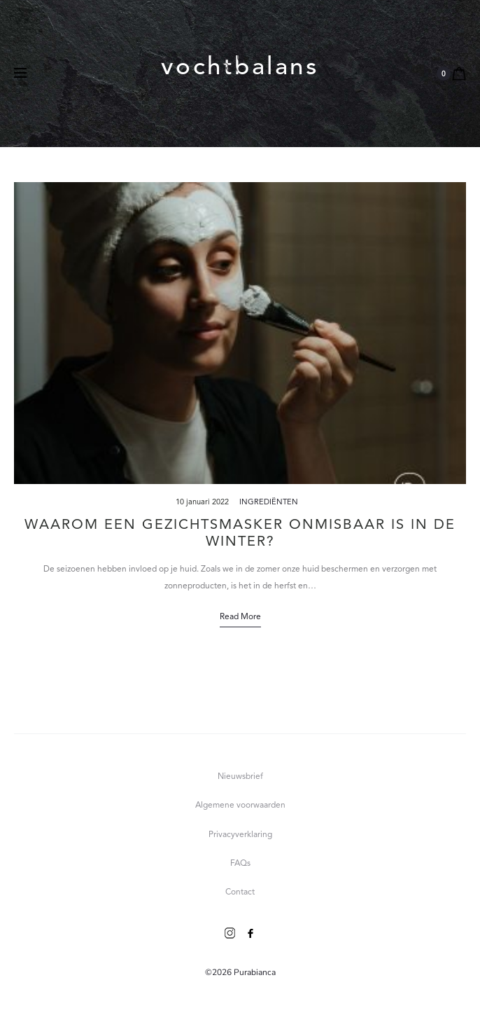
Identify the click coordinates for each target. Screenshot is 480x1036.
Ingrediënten (268, 502)
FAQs (240, 863)
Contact (240, 892)
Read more (240, 617)
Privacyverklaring (240, 835)
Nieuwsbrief (240, 777)
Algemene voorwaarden (240, 805)
